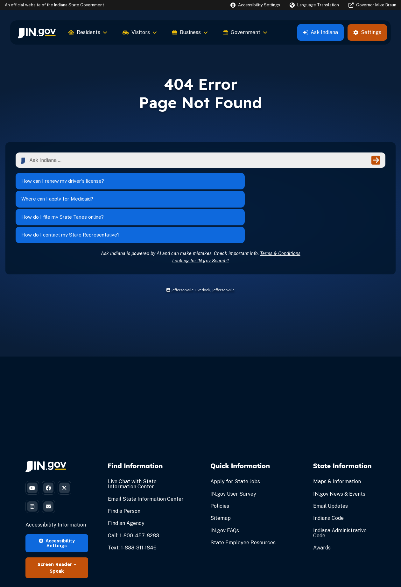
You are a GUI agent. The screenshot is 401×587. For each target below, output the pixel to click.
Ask (320, 32)
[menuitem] (37, 32)
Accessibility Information (55, 486)
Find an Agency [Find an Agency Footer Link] (126, 480)
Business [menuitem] (190, 32)
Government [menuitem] (245, 32)
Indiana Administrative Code (340, 489)
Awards (322, 504)
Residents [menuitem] (87, 32)
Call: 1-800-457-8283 (133, 492)
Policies (219, 462)
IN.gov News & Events (339, 450)
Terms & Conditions (280, 209)
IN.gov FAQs (224, 487)
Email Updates (330, 462)
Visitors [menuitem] (140, 32)
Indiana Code (328, 474)
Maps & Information (337, 438)
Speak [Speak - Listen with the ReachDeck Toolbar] (57, 532)
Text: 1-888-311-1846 (132, 504)
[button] (255, 5)
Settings (367, 32)
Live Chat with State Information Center (132, 440)
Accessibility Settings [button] (57, 504)
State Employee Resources (243, 499)
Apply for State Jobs (235, 438)
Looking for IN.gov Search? (200, 216)
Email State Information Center (146, 455)
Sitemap (220, 474)
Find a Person (124, 467)
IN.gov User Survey (233, 450)
